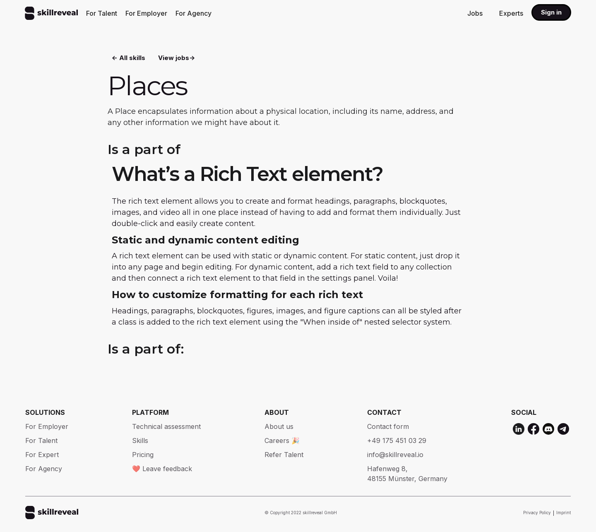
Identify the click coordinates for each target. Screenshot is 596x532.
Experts (511, 13)
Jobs (475, 13)
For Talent (101, 13)
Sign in (551, 12)
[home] (51, 13)
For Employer (146, 13)
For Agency (193, 13)
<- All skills (128, 58)
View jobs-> (176, 58)
